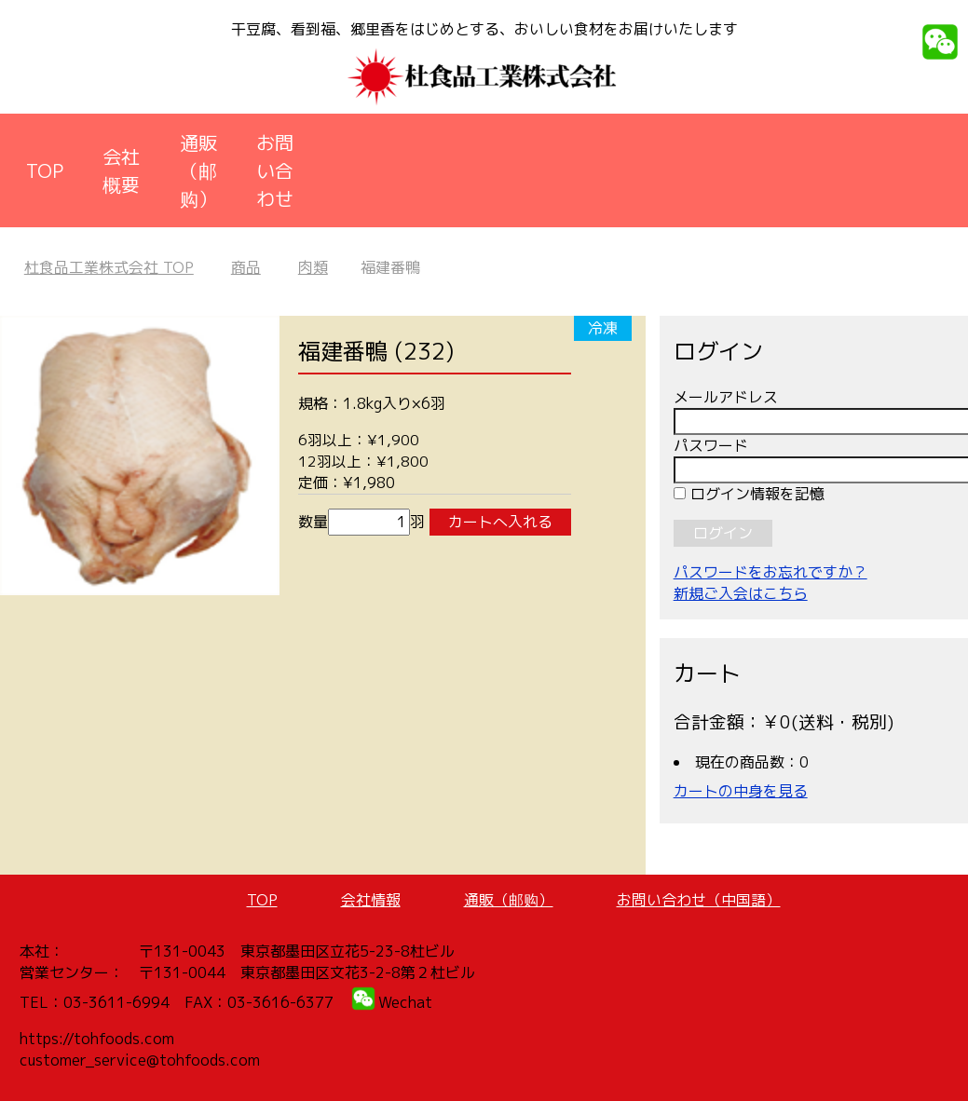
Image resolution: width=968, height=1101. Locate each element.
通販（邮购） (198, 170)
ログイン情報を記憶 (749, 493)
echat (411, 1002)
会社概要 (121, 170)
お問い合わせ (274, 170)
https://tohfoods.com (97, 1038)
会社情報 (371, 900)
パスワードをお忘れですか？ (770, 572)
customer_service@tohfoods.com (140, 1060)
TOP (44, 170)
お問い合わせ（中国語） (699, 900)
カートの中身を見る (741, 791)
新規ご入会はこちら (741, 593)
